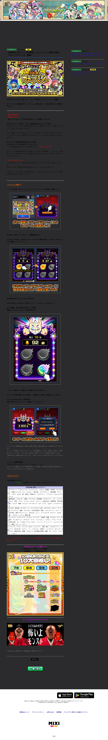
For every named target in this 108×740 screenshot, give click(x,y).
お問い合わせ (50, 712)
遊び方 (15, 27)
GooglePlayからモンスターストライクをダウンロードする (84, 695)
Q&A (92, 27)
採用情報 (58, 712)
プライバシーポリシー (38, 712)
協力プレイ (41, 27)
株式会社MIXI (54, 724)
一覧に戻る (35, 668)
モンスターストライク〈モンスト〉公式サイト (54, 11)
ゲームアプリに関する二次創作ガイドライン (76, 712)
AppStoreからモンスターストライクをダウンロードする (65, 695)
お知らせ (67, 27)
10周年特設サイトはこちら (35, 621)
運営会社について (25, 712)
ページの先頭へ (98, 684)
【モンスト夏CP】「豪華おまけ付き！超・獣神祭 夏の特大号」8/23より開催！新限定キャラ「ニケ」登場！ (87, 55)
